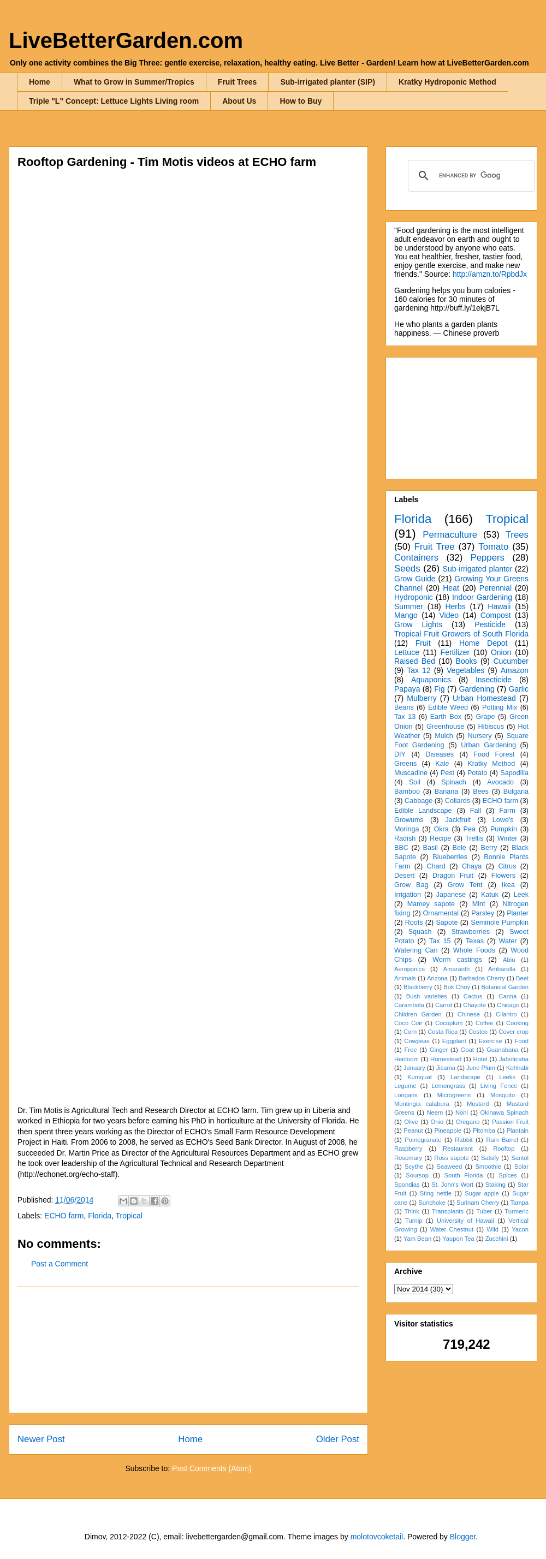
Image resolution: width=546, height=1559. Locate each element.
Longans (406, 1095)
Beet (522, 978)
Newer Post (41, 1439)
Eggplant (454, 1041)
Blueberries (449, 857)
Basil (430, 848)
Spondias (407, 1184)
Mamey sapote (431, 904)
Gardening (476, 689)
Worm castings (457, 959)
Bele (459, 848)
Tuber (484, 1211)
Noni (461, 1112)
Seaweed (449, 1166)
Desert (404, 875)
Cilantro (506, 1014)
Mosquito (502, 1095)
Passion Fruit (510, 1121)
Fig (439, 689)
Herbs (455, 606)
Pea (470, 829)
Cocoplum (448, 1023)
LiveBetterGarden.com (126, 40)
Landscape (465, 1077)
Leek (521, 894)
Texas (475, 941)
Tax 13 (405, 717)
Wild (492, 1229)
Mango (406, 615)
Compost (495, 615)
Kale (442, 763)
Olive (411, 1121)
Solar (521, 1166)
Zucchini (496, 1238)
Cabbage (418, 801)
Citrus (507, 866)
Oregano (468, 1121)
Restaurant (458, 1148)
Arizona (437, 978)
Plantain (518, 1130)
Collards (457, 801)
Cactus (473, 996)
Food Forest (493, 754)
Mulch (444, 736)
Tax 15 (440, 941)
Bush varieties (426, 996)
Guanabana (502, 1049)
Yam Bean (417, 1238)
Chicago (508, 1005)
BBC (401, 848)
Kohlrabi (517, 1067)
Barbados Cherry (482, 978)
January (414, 1067)
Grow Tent (465, 885)
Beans (404, 707)
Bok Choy (456, 987)
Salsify (490, 1158)
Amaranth (456, 969)
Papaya (407, 689)
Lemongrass (448, 1085)
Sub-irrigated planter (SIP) (327, 82)
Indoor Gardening (482, 597)
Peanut (413, 1130)
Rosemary (408, 1158)
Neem (434, 1112)
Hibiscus (491, 726)
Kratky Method (491, 763)
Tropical (129, 1215)
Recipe (440, 838)
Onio (437, 1121)
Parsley (482, 913)
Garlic (518, 689)
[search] (469, 175)
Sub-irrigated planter (478, 568)
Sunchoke (432, 1202)
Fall (475, 810)
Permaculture (450, 534)
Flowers (503, 875)
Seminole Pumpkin (500, 922)
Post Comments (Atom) (211, 1468)
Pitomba (484, 1130)
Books (466, 661)
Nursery (480, 736)
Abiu (509, 959)
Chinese (469, 1014)
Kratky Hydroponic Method (447, 82)
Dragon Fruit (452, 875)
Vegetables (465, 670)
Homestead (445, 1059)
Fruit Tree (434, 547)
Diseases (439, 754)
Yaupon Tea (458, 1238)
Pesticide (490, 624)
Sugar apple (482, 1193)
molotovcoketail (377, 1536)
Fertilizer (455, 652)
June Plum (480, 1067)
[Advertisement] (188, 1350)
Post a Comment (59, 1263)
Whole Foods (474, 950)
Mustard (478, 1103)
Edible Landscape (423, 810)
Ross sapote (451, 1158)
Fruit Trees (237, 82)
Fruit (423, 643)
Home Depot (483, 643)
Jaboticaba (514, 1059)
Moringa (406, 829)
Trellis (474, 838)
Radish (405, 838)
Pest (447, 773)
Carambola (409, 1005)
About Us (239, 101)
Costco (478, 1031)
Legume (405, 1085)
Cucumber (511, 661)
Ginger (439, 1049)
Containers (416, 557)
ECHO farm (64, 1215)
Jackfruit (458, 820)
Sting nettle (436, 1193)
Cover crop (513, 1031)
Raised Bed (414, 661)
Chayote (474, 1005)
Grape (485, 717)
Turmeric (517, 1211)
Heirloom (406, 1059)
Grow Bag (411, 885)
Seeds (407, 568)
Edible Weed (448, 707)
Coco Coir (408, 1023)
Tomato (493, 547)
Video (449, 615)
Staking (495, 1184)
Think (411, 1211)
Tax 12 (418, 670)
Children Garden (418, 1014)
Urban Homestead (484, 698)
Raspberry (408, 1148)
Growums (409, 820)
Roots (414, 922)
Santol (520, 1158)
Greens (405, 763)
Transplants (448, 1211)
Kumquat (419, 1077)
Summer (408, 606)
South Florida (463, 1175)
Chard (435, 866)
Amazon (515, 670)
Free (410, 1049)
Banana (446, 791)
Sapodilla (514, 773)
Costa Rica (443, 1031)
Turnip (413, 1220)
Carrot (443, 1005)
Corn (410, 1031)
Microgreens (454, 1095)
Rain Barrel (502, 1139)
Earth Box (445, 717)
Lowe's (503, 820)
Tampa (519, 1202)
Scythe (414, 1166)
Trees (517, 534)
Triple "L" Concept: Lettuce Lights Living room (114, 101)
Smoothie (488, 1166)
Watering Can (416, 950)
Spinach (453, 782)
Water (507, 941)
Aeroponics (409, 969)
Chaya (472, 866)
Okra (441, 829)
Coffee (485, 1023)
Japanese (451, 894)
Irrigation (407, 894)
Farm (507, 810)
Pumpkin (503, 829)
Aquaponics (431, 679)
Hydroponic (413, 597)
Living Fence (498, 1085)
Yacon (520, 1229)
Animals (405, 978)
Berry (488, 848)
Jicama (445, 1067)
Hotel (480, 1059)
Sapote (447, 922)
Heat (451, 588)
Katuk (489, 894)
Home (39, 82)
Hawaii (499, 606)
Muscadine (411, 773)
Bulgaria (516, 791)
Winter (507, 838)
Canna (507, 996)
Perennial (495, 588)
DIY (400, 754)
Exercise (490, 1041)
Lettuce (406, 652)
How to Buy (301, 101)
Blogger (463, 1536)
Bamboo (407, 791)
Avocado (500, 782)
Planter (518, 913)
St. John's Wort (452, 1184)
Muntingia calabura (421, 1103)
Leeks (507, 1077)
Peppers (487, 557)
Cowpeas (417, 1041)
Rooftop (503, 1148)
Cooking (517, 1023)
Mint (478, 904)
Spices (507, 1175)
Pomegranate (423, 1139)
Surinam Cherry (477, 1202)
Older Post (337, 1439)
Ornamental (441, 913)
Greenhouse (445, 726)
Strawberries (470, 932)
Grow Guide (415, 578)
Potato (477, 773)
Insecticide (494, 679)
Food (522, 1041)
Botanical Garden (505, 987)
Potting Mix (499, 707)
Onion (501, 652)
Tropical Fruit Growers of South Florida (461, 633)
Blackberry (417, 987)
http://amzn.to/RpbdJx (490, 274)
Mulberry (421, 698)
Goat (467, 1049)
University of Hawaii (465, 1220)
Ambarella (501, 969)
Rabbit (463, 1139)
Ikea (508, 885)
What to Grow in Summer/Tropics (134, 82)
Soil (414, 782)
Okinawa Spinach (504, 1112)
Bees (481, 791)
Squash (420, 932)
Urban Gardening (488, 745)
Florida (99, 1215)
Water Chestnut (451, 1229)
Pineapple (447, 1130)
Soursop (417, 1175)
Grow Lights (418, 624)
